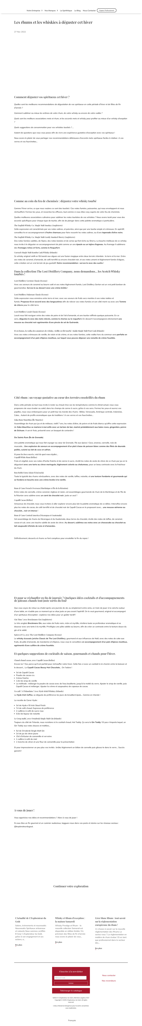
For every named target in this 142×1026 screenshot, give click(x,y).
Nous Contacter (89, 11)
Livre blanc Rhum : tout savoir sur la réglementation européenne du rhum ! (110, 921)
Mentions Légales (79, 998)
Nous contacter (109, 975)
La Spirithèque (66, 11)
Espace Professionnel (106, 10)
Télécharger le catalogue (71, 990)
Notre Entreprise (33, 11)
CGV (87, 998)
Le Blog (77, 11)
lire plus (18, 945)
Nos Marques (50, 11)
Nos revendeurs (109, 980)
